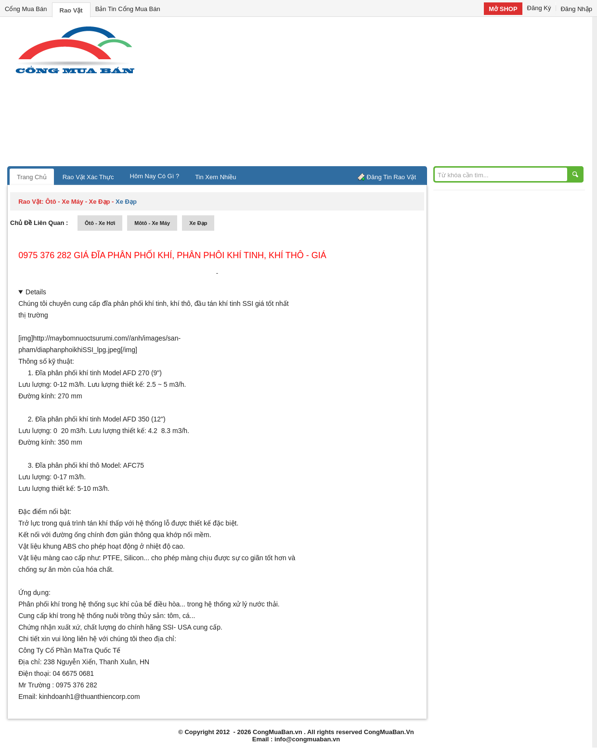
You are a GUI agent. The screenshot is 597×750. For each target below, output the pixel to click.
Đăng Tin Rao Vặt (391, 177)
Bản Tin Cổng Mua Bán (127, 9)
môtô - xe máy (152, 223)
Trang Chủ (32, 177)
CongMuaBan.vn (277, 732)
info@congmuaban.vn (307, 739)
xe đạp (198, 223)
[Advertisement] (380, 93)
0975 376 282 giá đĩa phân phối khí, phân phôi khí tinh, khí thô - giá (172, 255)
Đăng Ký (539, 8)
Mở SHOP (503, 9)
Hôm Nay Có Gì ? (155, 176)
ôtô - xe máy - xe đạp (77, 201)
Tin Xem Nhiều (215, 177)
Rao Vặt (71, 10)
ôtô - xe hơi (100, 223)
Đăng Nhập (576, 9)
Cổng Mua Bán (26, 9)
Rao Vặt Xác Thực (88, 177)
